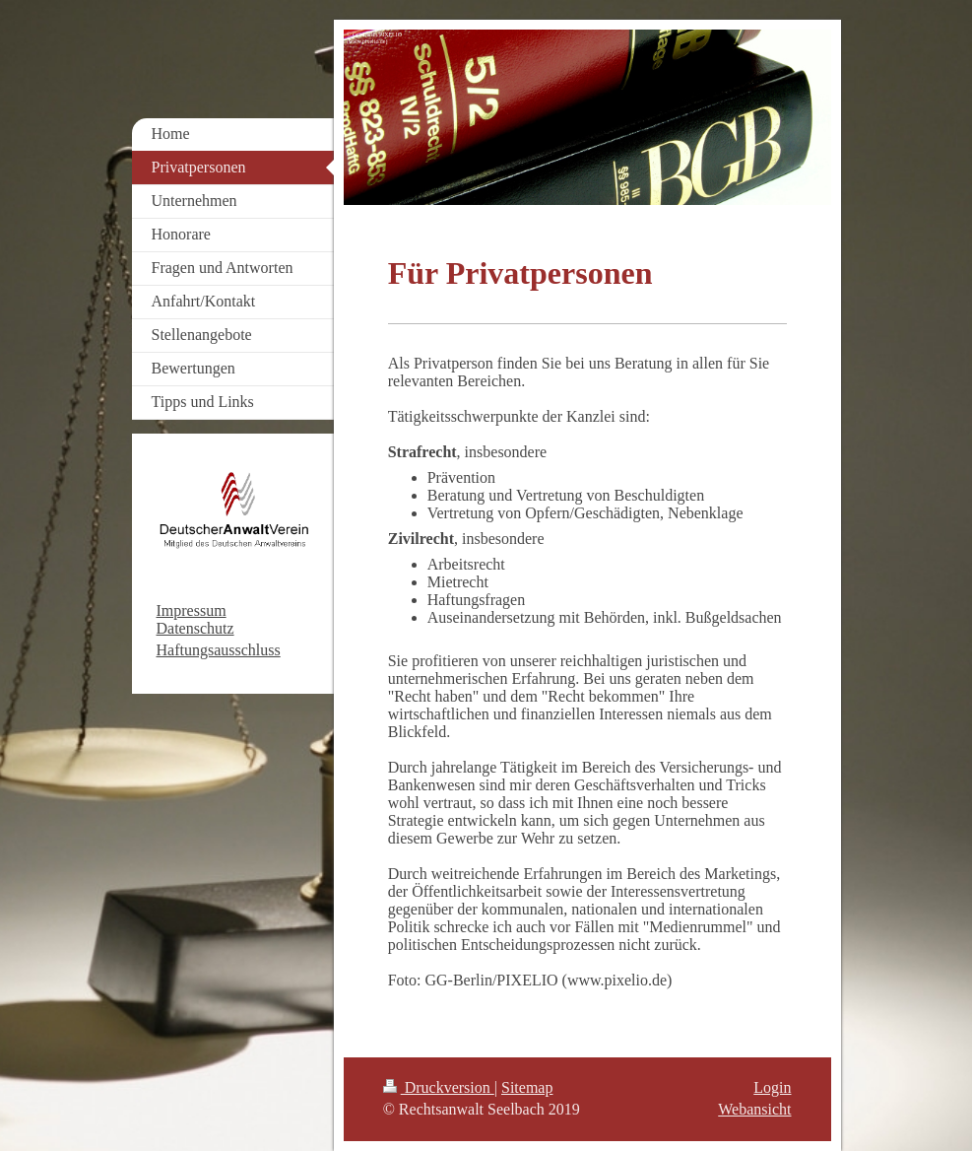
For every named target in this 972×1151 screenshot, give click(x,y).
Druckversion (438, 1087)
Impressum (192, 610)
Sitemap (526, 1087)
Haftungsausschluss (219, 650)
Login (772, 1087)
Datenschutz (195, 628)
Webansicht (754, 1109)
